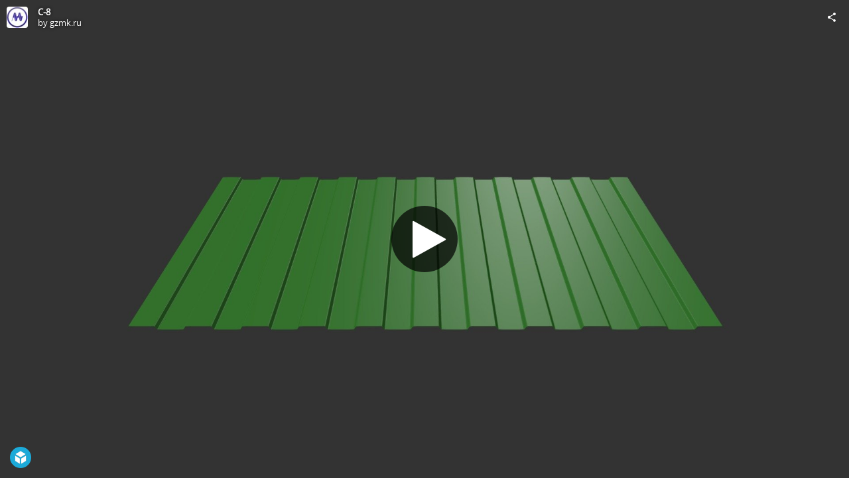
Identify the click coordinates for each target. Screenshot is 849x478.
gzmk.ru (66, 23)
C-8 (44, 12)
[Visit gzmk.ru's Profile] (17, 17)
